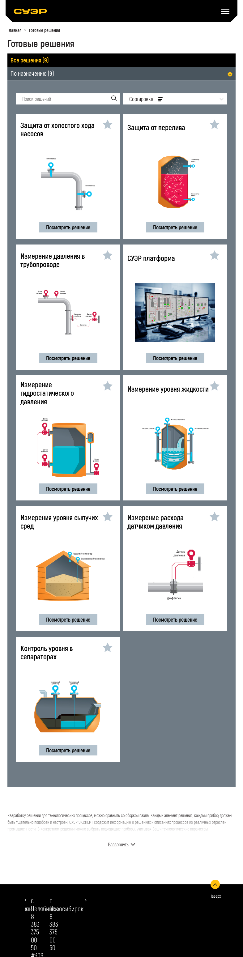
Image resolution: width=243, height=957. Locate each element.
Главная (14, 30)
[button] (25, 900)
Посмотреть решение (68, 227)
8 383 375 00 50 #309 (50, 913)
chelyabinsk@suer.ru (56, 931)
